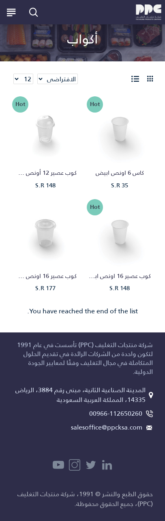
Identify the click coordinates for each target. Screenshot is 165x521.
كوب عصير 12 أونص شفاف (45, 173)
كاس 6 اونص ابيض (120, 173)
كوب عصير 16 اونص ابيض (120, 276)
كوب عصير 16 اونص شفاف (45, 276)
